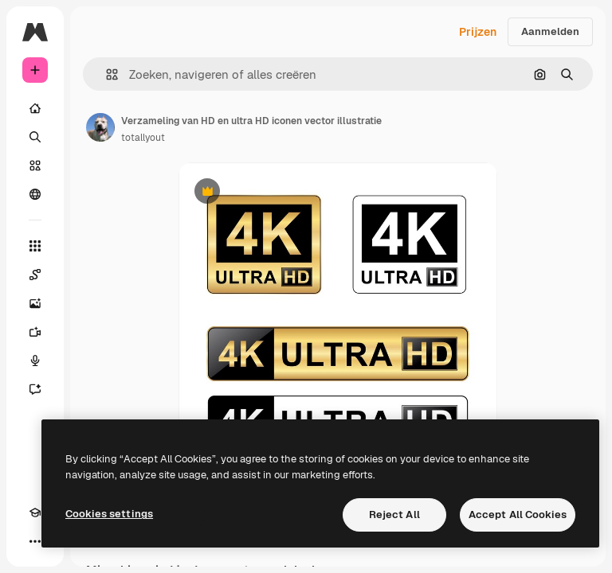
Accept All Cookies (518, 514)
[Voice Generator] (35, 360)
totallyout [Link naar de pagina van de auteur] (143, 137)
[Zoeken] (35, 137)
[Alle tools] (35, 246)
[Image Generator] (35, 303)
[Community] (35, 194)
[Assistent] (35, 389)
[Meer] (35, 541)
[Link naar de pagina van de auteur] (100, 127)
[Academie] (35, 512)
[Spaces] (35, 274)
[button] (106, 74)
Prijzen (477, 32)
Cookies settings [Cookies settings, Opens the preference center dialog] (109, 513)
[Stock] (35, 165)
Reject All (394, 514)
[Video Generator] (35, 332)
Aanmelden (550, 31)
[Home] (35, 108)
